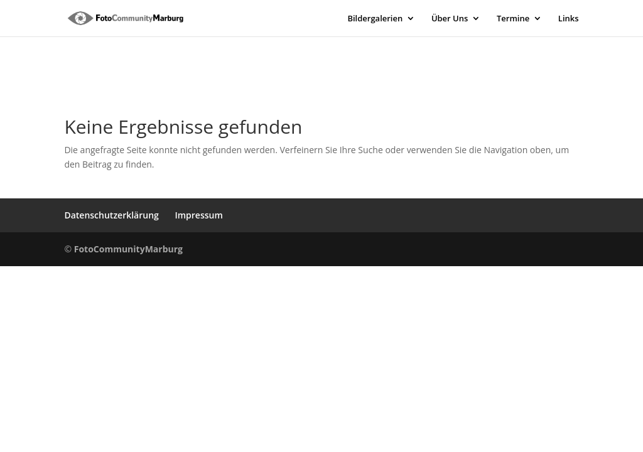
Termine (513, 19)
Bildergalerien (375, 19)
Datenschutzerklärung (111, 215)
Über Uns (449, 19)
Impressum (198, 215)
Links (568, 19)
